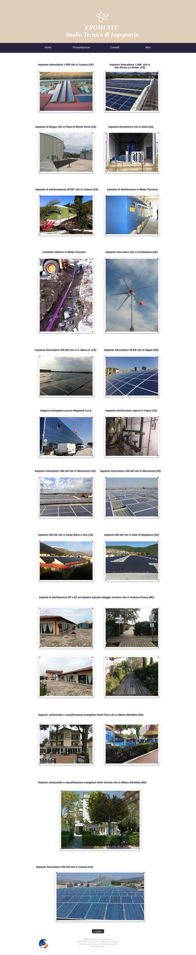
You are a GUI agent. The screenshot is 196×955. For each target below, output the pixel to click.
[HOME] (98, 931)
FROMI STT (102, 27)
